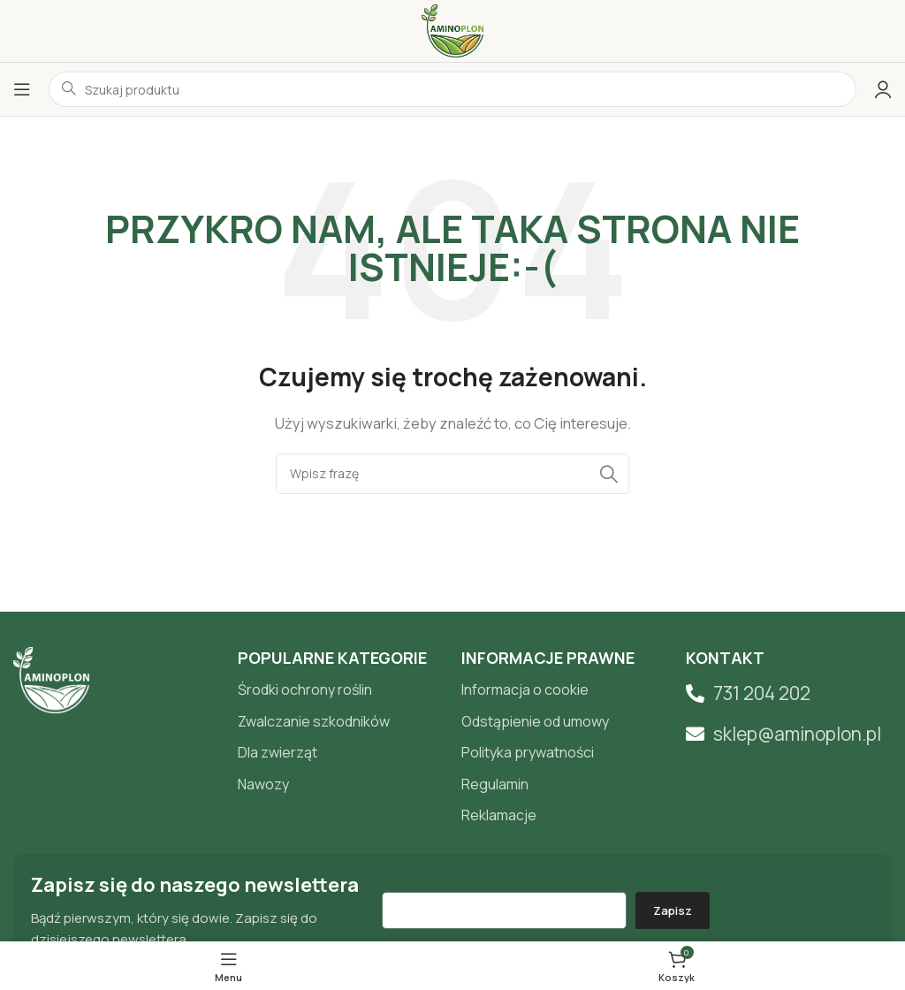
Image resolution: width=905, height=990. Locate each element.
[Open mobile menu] (22, 89)
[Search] (452, 473)
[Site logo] (452, 29)
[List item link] (341, 690)
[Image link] (51, 679)
